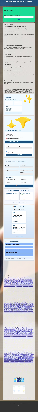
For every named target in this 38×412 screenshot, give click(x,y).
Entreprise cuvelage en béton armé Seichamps (10, 290)
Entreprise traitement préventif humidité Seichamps (26, 363)
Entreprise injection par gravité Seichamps (18, 315)
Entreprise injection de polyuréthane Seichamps (20, 313)
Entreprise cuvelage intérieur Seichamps (24, 290)
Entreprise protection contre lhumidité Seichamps (17, 335)
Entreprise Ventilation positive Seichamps (20, 366)
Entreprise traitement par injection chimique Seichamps (23, 362)
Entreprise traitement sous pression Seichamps (13, 364)
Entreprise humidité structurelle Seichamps (24, 309)
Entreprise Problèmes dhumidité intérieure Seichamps (22, 333)
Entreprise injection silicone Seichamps (12, 316)
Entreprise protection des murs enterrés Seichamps (15, 336)
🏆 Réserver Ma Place (19, 154)
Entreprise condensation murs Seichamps (19, 286)
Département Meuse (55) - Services (16, 398)
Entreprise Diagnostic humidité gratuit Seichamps (24, 291)
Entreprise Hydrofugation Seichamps (9, 310)
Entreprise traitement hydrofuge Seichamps (13, 361)
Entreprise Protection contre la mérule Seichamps (28, 334)
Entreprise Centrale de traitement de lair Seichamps (10, 285)
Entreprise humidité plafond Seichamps (22, 308)
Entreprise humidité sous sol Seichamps (17, 309)
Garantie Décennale (9, 181)
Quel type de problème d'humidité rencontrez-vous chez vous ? (12, 15)
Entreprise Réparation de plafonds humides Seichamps (14, 342)
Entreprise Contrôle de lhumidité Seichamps (10, 288)
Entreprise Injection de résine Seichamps (16, 314)
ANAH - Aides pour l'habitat (7, 397)
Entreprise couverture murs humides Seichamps (25, 288)
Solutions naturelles (24, 151)
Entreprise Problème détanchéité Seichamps (15, 332)
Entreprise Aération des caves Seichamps (29, 282)
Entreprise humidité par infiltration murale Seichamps (27, 307)
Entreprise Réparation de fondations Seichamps (26, 341)
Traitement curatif (13, 151)
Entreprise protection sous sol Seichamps (9, 337)
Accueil (9, 403)
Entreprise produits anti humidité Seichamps (20, 334)
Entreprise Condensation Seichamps (26, 286)
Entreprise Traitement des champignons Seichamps (20, 359)
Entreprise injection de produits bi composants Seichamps (29, 313)
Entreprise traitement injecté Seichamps (28, 361)
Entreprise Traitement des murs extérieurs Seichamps (8, 360)
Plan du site (24, 403)
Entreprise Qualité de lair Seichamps (30, 337)
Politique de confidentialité (19, 403)
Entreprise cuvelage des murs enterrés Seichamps (22, 289)
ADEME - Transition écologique (16, 397)
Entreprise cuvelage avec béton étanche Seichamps (13, 289)
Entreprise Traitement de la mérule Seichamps (26, 357)
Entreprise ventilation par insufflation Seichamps (13, 366)
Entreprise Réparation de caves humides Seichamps (17, 341)
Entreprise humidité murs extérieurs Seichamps (11, 307)
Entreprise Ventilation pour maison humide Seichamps (29, 366)
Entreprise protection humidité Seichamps (22, 336)
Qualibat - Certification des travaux (25, 397)
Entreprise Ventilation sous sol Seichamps (7, 367)
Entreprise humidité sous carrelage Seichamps (10, 309)
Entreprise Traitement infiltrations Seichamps (20, 361)
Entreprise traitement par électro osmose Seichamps (10, 363)
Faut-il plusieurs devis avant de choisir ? (12, 252)
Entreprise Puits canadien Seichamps (24, 337)
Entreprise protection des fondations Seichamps (26, 335)
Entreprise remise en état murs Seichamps (7, 338)
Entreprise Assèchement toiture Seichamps (7, 282)
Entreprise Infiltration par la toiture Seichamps (24, 311)
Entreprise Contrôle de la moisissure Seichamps (13, 287)
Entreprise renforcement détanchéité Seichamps (23, 338)
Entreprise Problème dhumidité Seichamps (7, 332)
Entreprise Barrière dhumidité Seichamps (11, 284)
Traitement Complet (23, 181)
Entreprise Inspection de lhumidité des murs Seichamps (8, 317)
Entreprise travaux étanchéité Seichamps (29, 364)
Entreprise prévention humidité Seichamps (16, 337)
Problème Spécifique (22, 169)
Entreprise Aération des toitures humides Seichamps (24, 283)
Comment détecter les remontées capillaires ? (13, 244)
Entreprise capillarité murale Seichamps (25, 284)
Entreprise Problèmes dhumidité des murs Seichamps (23, 332)
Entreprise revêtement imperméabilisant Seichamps (10, 339)
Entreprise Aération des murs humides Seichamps (16, 283)
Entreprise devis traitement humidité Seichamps (16, 291)
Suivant (19, 19)
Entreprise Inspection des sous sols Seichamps (27, 317)
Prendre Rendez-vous (15, 221)
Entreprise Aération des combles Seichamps (7, 283)
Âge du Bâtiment (7, 169)
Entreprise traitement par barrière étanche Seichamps (13, 362)
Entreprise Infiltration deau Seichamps (17, 311)
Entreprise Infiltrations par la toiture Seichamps (10, 312)
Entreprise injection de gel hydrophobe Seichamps (26, 312)
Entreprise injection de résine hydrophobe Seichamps (8, 314)
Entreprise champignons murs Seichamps (18, 285)
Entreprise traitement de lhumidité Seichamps (12, 359)
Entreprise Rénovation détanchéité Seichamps (23, 340)
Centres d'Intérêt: (8, 150)
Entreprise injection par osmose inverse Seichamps (26, 315)
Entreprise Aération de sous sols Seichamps (22, 282)
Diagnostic (8, 151)
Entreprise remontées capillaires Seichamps (15, 338)
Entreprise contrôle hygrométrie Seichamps (17, 288)
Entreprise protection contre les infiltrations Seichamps (8, 335)
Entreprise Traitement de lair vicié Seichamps (12, 358)
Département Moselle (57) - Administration (27, 398)
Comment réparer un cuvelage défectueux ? (12, 247)
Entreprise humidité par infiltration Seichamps (8, 308)
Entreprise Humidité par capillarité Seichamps (19, 307)
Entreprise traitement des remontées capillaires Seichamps (18, 360)
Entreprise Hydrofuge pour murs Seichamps (10, 311)
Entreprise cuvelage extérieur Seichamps (17, 290)
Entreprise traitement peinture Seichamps (18, 363)
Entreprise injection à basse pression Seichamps (20, 316)
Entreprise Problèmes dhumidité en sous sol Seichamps (13, 333)
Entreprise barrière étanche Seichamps (18, 284)
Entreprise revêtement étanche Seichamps (18, 339)
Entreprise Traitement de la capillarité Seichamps (18, 357)
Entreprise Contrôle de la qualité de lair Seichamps (21, 287)
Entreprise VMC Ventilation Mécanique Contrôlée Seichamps (16, 367)
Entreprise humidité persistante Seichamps (15, 308)
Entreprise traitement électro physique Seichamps (22, 364)
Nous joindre (28, 403)
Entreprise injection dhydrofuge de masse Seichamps (24, 314)
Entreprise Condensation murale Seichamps (11, 286)
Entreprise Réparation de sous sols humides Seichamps (23, 342)
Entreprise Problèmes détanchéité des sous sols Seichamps (11, 334)
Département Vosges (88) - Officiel (19, 399)
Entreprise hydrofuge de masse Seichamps (16, 310)
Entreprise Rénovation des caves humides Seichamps (26, 339)
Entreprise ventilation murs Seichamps (15, 365)
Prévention (18, 151)
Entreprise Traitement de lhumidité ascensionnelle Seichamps (22, 358)
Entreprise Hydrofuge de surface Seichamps (23, 310)
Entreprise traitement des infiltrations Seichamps (29, 359)
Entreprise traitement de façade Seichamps (9, 357)
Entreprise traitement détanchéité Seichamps (27, 360)
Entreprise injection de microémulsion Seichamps (11, 313)
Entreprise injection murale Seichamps (11, 315)
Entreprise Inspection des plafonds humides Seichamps (18, 317)
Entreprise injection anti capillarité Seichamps (18, 312)
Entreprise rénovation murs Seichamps (9, 341)
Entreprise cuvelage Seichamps (9, 291)
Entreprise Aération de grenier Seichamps (15, 282)
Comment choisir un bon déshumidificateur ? (12, 255)
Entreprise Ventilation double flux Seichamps (8, 365)
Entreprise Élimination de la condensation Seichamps (26, 367)
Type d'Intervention (22, 172)
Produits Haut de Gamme (23, 179)
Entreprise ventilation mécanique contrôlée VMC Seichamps (23, 365)
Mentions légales (13, 403)
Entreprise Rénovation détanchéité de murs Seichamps (14, 340)
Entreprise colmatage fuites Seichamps (25, 285)
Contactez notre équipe (20, 236)
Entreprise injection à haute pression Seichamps (28, 316)
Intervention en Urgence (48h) (10, 179)
